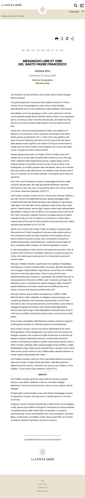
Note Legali (42, 484)
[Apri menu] (81, 5)
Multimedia (42, 83)
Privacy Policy (42, 491)
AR (23, 50)
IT (53, 50)
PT (62, 50)
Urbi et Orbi (18, 16)
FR (43, 50)
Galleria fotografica (42, 80)
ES (38, 50)
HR (48, 50)
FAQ (42, 481)
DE (28, 50)
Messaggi (6, 16)
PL (57, 50)
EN (33, 50)
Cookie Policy (42, 488)
